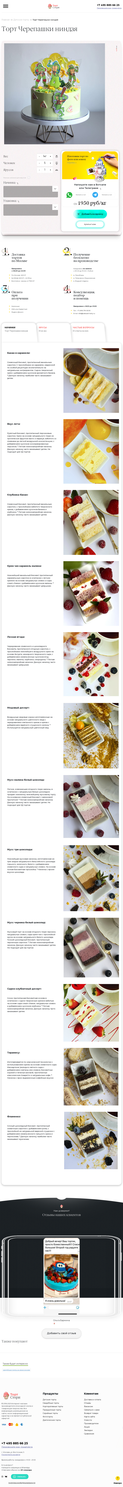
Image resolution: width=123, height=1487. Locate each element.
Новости (88, 1420)
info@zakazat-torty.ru (86, 313)
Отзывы (87, 1403)
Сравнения (89, 1434)
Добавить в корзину (90, 214)
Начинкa (10, 182)
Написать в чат (76, 194)
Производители (91, 1423)
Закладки (88, 1430)
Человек (9, 163)
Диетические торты (52, 1420)
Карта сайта (89, 1417)
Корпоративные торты (53, 1406)
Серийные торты (50, 1413)
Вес (5, 156)
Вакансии (88, 1406)
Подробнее (72, 162)
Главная (6, 20)
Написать (19, 1476)
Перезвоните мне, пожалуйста (109, 8)
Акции (87, 1427)
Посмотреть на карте (11, 1455)
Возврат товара (91, 1413)
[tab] (19, 333)
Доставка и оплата (92, 1399)
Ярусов (8, 170)
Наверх (118, 1480)
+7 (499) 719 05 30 (83, 310)
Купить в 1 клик (90, 224)
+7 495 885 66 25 (108, 5)
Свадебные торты (51, 1403)
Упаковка (11, 201)
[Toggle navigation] (6, 6)
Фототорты (48, 1417)
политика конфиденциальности (21, 1483)
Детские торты (21, 20)
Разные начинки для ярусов (14, 178)
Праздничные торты (52, 1410)
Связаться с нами (92, 1410)
